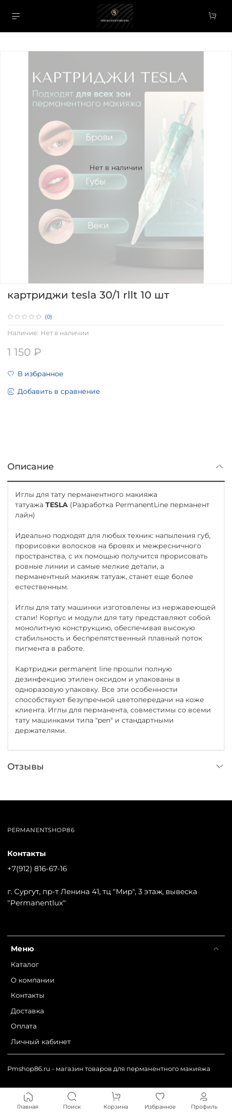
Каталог (25, 964)
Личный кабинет (41, 1041)
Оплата (24, 1026)
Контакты (27, 995)
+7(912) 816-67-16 (37, 868)
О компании (33, 980)
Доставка (27, 1011)
